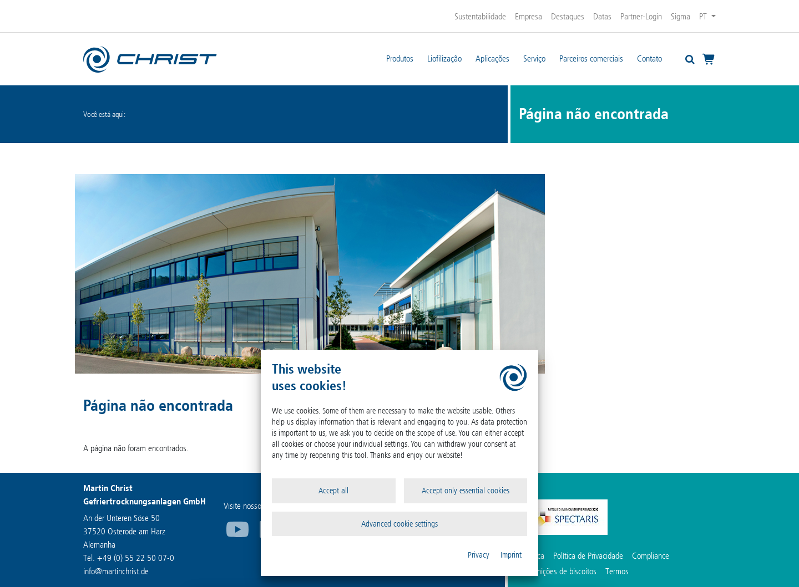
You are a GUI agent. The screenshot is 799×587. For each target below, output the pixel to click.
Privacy (478, 555)
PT (704, 16)
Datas (602, 16)
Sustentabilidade (480, 16)
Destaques (567, 16)
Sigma (680, 16)
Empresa (528, 16)
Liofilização (444, 58)
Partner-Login (641, 16)
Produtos (399, 58)
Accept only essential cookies (465, 491)
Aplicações (492, 58)
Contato (649, 58)
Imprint (511, 555)
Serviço (534, 58)
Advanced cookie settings (399, 524)
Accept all (333, 491)
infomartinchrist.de (116, 571)
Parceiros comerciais (591, 58)
